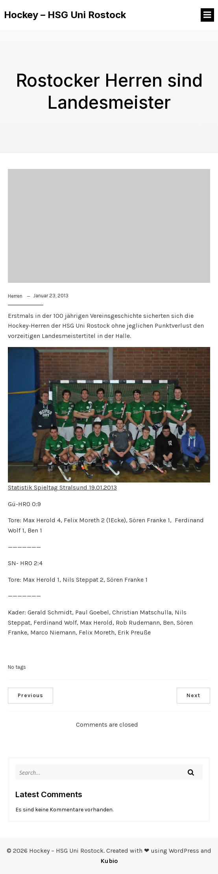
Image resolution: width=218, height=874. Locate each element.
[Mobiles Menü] (207, 15)
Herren (15, 296)
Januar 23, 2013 (50, 296)
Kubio (109, 861)
